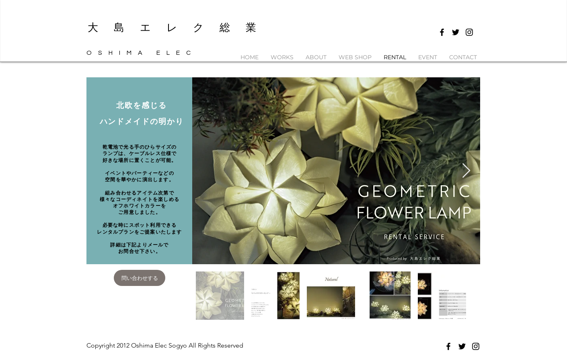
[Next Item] (466, 171)
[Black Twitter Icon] (455, 32)
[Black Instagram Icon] (469, 32)
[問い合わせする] (139, 278)
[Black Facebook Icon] (442, 32)
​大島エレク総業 (180, 27)
